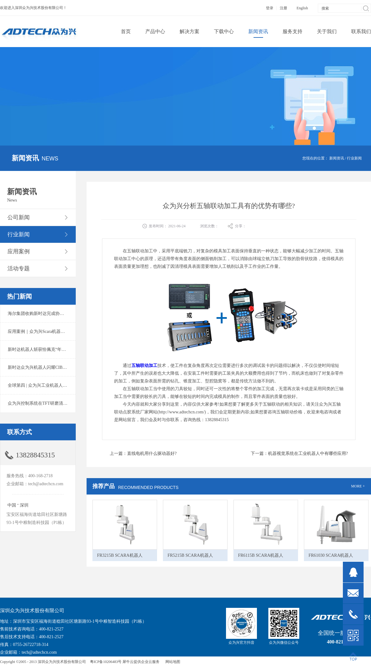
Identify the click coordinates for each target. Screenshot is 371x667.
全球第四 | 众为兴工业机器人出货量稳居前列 (50, 385)
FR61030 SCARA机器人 (331, 555)
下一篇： (299, 453)
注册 (283, 8)
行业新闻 (354, 158)
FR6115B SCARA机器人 (260, 555)
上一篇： (143, 453)
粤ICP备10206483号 (106, 662)
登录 (269, 8)
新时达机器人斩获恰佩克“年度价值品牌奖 (47, 349)
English (302, 8)
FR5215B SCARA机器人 (190, 555)
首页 (126, 31)
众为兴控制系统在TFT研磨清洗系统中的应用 (50, 403)
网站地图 (172, 662)
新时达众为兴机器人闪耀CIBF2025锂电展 (47, 367)
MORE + (358, 486)
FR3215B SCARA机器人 (120, 555)
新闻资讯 (336, 158)
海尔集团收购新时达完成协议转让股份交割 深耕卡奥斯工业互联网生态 (75, 313)
